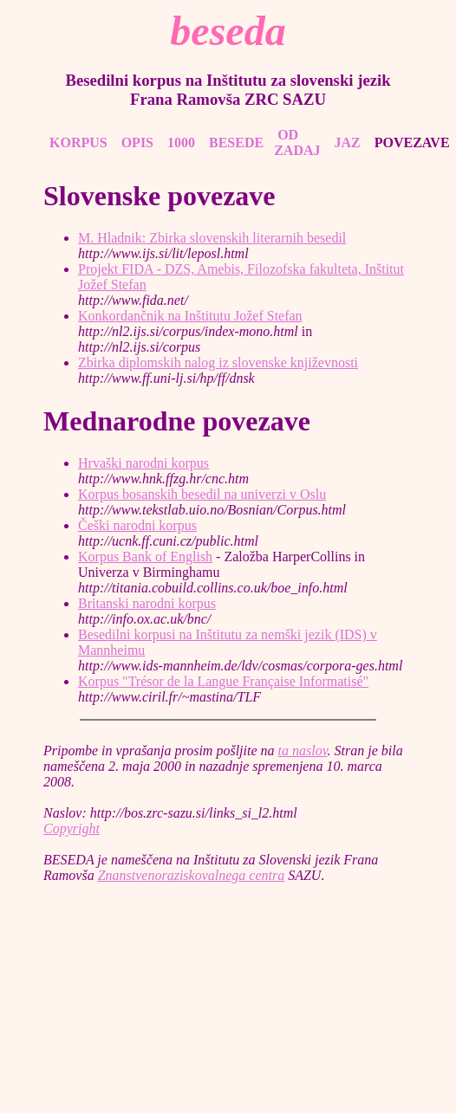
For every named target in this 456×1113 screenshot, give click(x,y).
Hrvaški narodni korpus (143, 463)
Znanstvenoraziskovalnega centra (191, 875)
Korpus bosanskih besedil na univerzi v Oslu (202, 494)
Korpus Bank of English (145, 556)
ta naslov (303, 750)
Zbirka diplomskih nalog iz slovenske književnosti (218, 362)
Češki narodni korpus (137, 525)
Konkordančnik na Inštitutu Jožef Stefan (190, 315)
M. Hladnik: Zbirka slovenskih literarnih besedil (212, 237)
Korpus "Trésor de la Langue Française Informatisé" (223, 681)
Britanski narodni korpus (147, 603)
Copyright (71, 828)
